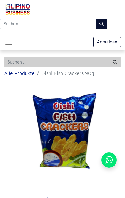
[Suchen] (101, 24)
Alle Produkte (19, 73)
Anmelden (107, 42)
